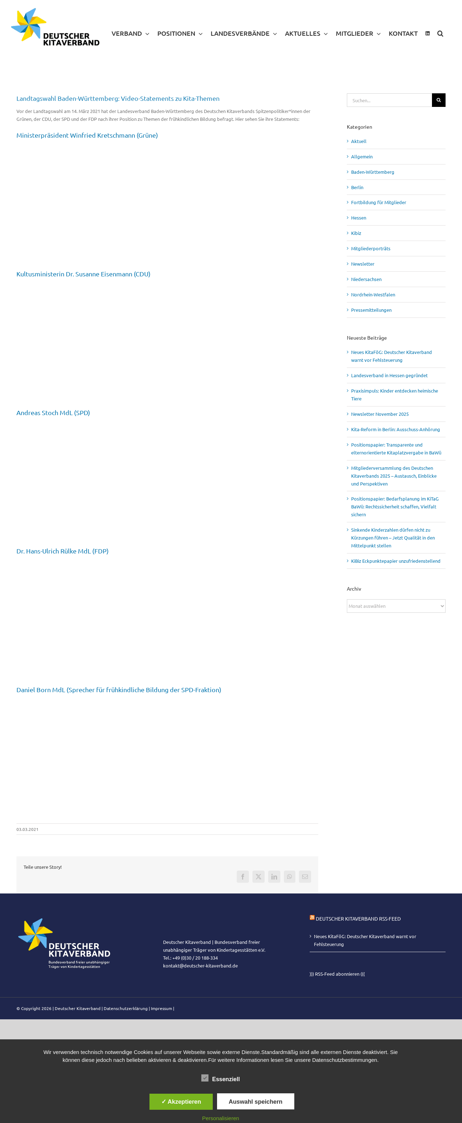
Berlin (357, 187)
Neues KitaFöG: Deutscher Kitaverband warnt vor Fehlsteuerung (365, 940)
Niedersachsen (366, 279)
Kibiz (356, 233)
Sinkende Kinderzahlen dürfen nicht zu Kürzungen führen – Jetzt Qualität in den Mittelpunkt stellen (393, 537)
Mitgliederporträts (370, 248)
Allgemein (362, 156)
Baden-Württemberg (372, 172)
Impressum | (162, 1008)
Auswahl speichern (255, 1101)
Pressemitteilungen (371, 310)
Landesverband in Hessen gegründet (389, 375)
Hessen (358, 218)
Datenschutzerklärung (126, 1008)
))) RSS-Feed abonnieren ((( (337, 974)
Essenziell (220, 1078)
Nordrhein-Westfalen (373, 294)
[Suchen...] (389, 100)
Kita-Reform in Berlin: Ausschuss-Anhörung (395, 429)
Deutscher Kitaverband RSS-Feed (358, 918)
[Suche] (439, 100)
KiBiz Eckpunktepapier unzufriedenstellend (396, 561)
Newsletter (362, 264)
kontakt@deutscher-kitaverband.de (200, 965)
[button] (440, 33)
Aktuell (359, 141)
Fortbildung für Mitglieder (378, 202)
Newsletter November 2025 (380, 414)
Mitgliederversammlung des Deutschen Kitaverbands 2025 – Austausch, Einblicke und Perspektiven (394, 476)
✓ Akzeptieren (181, 1101)
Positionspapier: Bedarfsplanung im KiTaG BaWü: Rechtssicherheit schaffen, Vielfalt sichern (395, 506)
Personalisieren (220, 1118)
